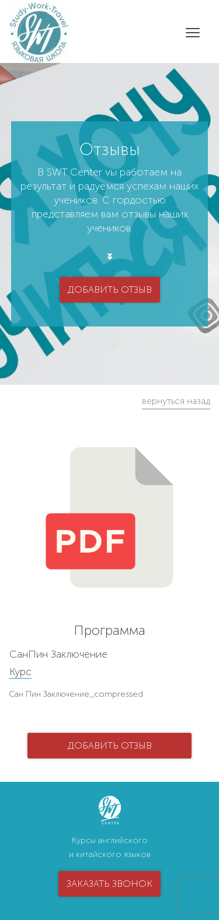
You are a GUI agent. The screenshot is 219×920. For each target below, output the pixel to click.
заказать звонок (109, 883)
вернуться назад (176, 400)
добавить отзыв (110, 289)
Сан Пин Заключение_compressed (76, 694)
